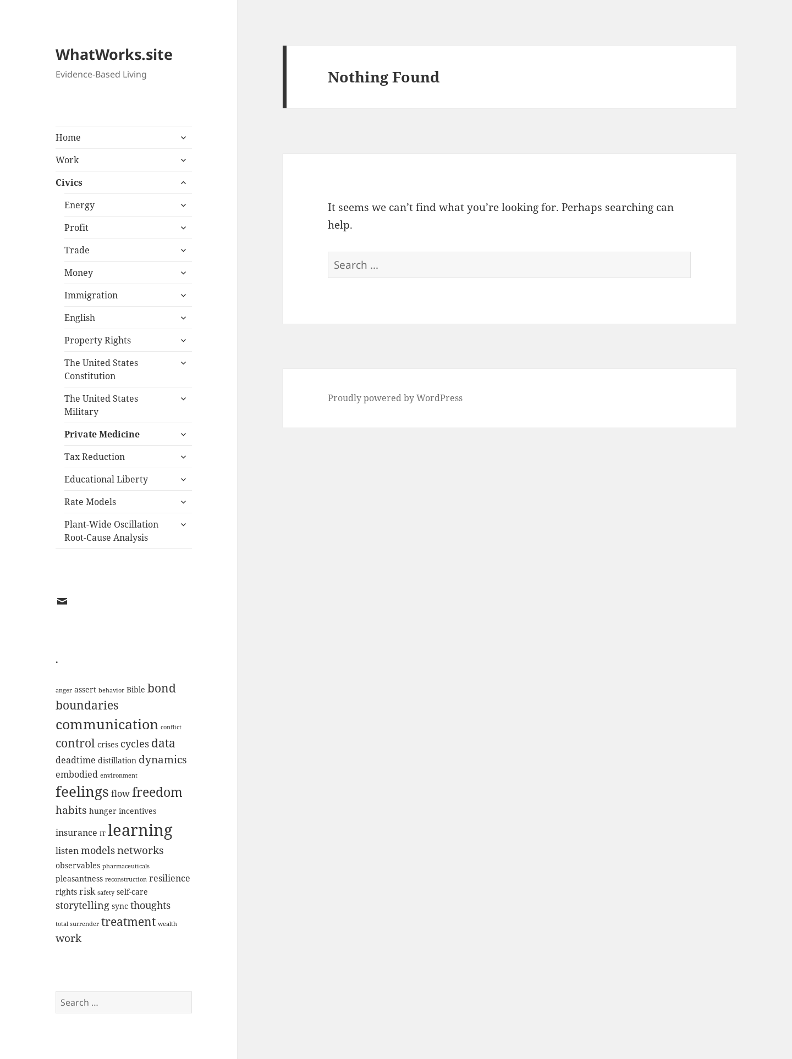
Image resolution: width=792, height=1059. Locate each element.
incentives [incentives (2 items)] (137, 811)
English (79, 318)
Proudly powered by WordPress (395, 398)
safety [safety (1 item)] (105, 892)
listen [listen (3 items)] (67, 851)
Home (68, 137)
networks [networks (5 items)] (140, 849)
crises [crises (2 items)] (107, 744)
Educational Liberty (106, 479)
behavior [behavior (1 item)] (111, 690)
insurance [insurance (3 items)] (76, 833)
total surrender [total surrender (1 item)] (77, 924)
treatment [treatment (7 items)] (128, 921)
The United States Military (101, 405)
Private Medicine (102, 434)
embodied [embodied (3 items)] (77, 774)
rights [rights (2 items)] (66, 891)
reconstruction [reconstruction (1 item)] (126, 879)
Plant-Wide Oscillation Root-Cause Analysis (111, 531)
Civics (69, 182)
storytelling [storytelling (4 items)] (82, 905)
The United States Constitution (101, 369)
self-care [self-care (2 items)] (132, 891)
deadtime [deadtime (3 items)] (76, 760)
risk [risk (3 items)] (87, 891)
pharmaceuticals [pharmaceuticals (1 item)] (126, 866)
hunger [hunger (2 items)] (103, 811)
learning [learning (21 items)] (140, 830)
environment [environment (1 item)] (119, 775)
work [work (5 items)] (68, 937)
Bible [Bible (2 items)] (136, 689)
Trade (77, 250)
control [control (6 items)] (75, 743)
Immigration (91, 295)
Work (67, 160)
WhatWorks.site (114, 54)
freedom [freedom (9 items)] (157, 792)
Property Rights (97, 340)
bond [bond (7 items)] (161, 688)
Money (78, 273)
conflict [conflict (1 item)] (171, 727)
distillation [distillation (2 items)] (117, 760)
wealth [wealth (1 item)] (167, 924)
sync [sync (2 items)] (120, 906)
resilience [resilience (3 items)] (169, 878)
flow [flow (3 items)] (120, 794)
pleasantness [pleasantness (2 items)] (79, 878)
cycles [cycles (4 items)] (134, 743)
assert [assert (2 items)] (85, 689)
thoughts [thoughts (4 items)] (150, 905)
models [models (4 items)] (98, 850)
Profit (76, 227)
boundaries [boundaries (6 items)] (87, 705)
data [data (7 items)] (163, 743)
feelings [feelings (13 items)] (82, 791)
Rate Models (90, 502)
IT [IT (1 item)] (103, 834)
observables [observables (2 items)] (78, 865)
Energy (79, 205)
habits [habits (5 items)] (71, 809)
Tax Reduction (94, 457)
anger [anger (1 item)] (64, 690)
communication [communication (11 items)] (107, 724)
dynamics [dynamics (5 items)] (163, 759)
